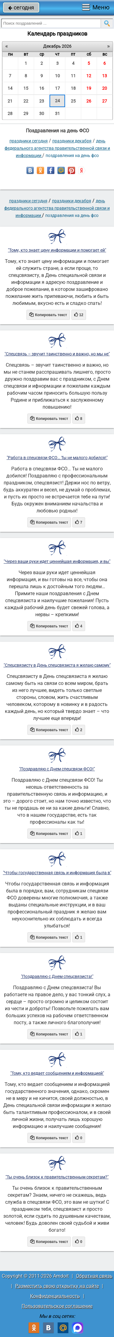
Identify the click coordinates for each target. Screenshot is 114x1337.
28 (10, 113)
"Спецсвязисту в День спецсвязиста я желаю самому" (57, 665)
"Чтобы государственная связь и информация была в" (57, 872)
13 (104, 75)
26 (88, 101)
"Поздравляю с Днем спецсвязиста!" (57, 976)
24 (57, 100)
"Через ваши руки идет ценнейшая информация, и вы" (57, 561)
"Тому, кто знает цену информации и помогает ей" (57, 250)
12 (88, 75)
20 (104, 88)
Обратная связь (94, 1276)
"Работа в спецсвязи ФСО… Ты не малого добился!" (57, 457)
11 (73, 75)
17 (57, 88)
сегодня (21, 7)
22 (25, 101)
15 (25, 88)
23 (41, 101)
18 (73, 88)
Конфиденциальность (55, 1296)
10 (57, 75)
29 (25, 113)
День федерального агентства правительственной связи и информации (57, 148)
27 (104, 101)
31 (57, 113)
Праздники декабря (72, 140)
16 (41, 88)
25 (73, 101)
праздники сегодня (28, 140)
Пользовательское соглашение (57, 1306)
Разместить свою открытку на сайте (57, 1286)
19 (88, 88)
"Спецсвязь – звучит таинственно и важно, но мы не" (57, 353)
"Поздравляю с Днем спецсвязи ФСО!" (57, 768)
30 (41, 113)
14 (10, 88)
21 (10, 101)
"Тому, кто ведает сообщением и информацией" (57, 1073)
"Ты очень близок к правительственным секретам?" (57, 1177)
